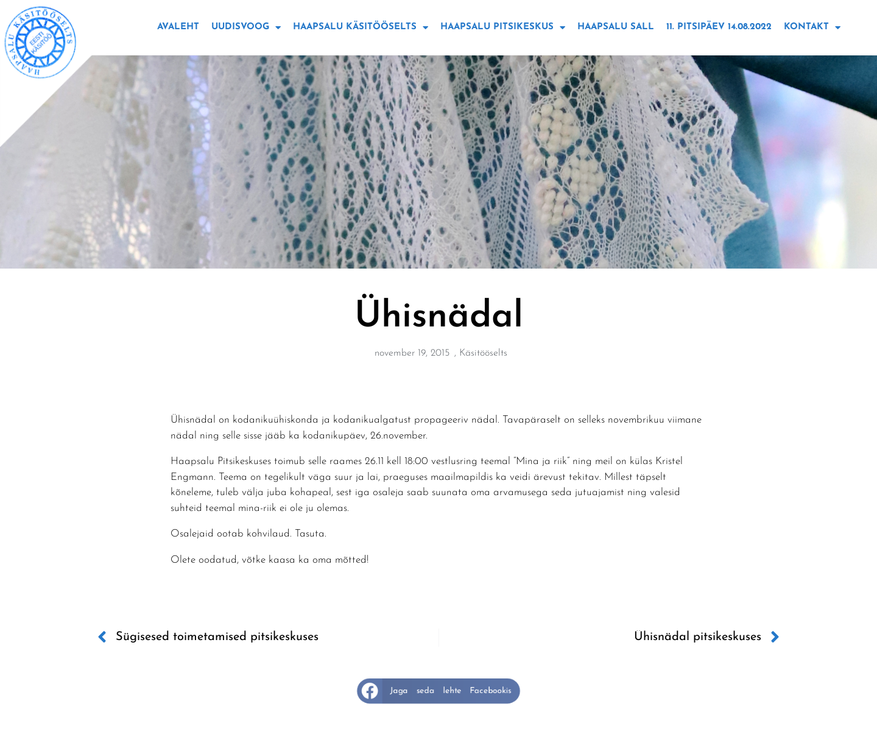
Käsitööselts (483, 353)
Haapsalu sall (615, 27)
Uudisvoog (246, 27)
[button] (438, 691)
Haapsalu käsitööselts (360, 27)
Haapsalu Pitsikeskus (502, 27)
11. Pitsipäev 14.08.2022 (719, 27)
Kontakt (812, 27)
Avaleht (178, 27)
